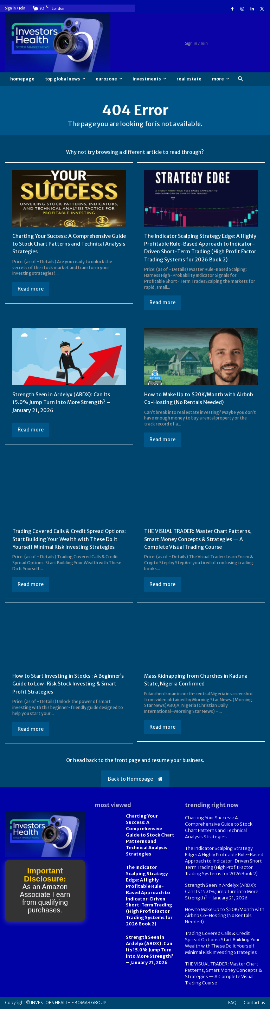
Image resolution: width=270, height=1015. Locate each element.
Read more (31, 289)
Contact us (254, 1008)
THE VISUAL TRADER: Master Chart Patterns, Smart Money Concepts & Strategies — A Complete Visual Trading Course (196, 550)
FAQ (232, 1008)
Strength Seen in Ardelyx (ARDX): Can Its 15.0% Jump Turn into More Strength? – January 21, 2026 (65, 409)
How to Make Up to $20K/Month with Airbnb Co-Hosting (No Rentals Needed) (222, 925)
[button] (240, 79)
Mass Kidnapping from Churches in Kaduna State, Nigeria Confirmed (200, 695)
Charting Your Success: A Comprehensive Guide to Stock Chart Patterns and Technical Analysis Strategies (66, 243)
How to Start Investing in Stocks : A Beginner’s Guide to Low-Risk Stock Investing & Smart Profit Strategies (59, 699)
